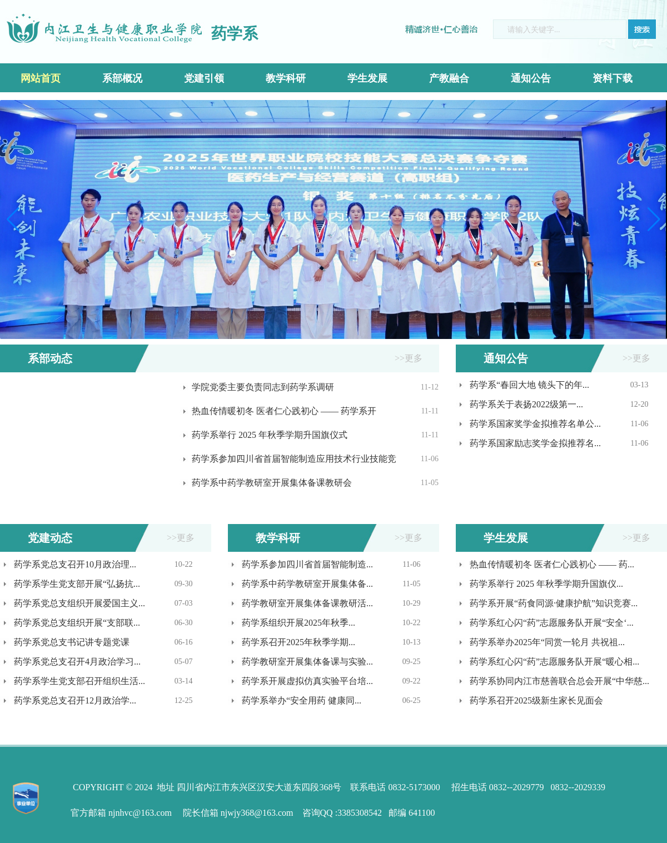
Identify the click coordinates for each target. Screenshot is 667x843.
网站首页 (41, 78)
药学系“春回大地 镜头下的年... (529, 385)
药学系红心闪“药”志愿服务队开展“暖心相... (554, 661)
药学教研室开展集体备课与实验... (307, 661)
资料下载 (613, 78)
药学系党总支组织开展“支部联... (77, 622)
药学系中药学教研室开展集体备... (307, 583)
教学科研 (286, 78)
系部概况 (122, 78)
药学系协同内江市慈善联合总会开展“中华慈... (559, 681)
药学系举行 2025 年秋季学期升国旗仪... (546, 583)
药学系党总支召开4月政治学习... (77, 661)
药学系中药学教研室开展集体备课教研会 (272, 482)
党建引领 (204, 78)
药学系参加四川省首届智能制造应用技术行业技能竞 (294, 458)
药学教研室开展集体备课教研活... (307, 603)
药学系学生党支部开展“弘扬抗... (77, 583)
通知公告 (531, 78)
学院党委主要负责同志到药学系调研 (263, 387)
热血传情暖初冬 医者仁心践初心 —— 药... (552, 564)
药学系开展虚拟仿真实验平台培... (307, 681)
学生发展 (367, 78)
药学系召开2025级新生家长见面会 (536, 700)
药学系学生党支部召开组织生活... (79, 681)
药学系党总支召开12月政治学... (75, 700)
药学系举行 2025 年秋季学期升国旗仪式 (269, 435)
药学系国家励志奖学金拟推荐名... (535, 443)
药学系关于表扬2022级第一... (526, 404)
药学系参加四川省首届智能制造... (307, 564)
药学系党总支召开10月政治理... (75, 564)
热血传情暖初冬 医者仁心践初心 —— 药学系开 (284, 411)
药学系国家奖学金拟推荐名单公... (535, 423)
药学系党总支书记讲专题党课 (72, 642)
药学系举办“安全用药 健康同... (301, 700)
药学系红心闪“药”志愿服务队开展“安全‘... (552, 622)
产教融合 (449, 78)
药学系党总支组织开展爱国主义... (79, 603)
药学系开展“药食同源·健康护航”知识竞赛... (554, 603)
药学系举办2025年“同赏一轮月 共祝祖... (547, 642)
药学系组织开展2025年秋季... (298, 622)
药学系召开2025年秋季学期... (298, 642)
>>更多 (408, 358)
